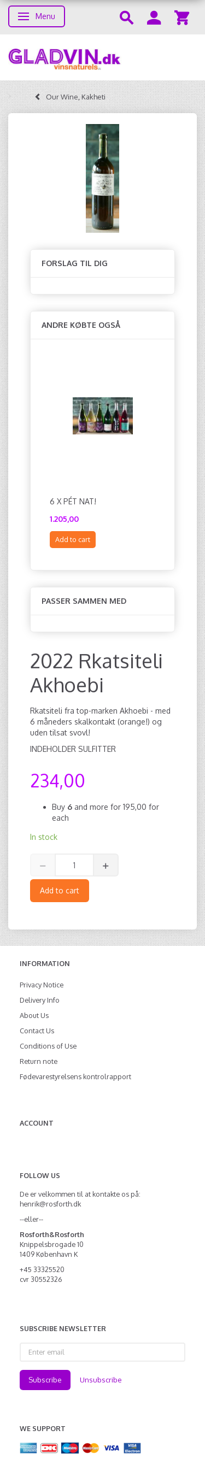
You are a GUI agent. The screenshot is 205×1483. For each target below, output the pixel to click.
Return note (38, 1061)
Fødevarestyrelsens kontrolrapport (75, 1076)
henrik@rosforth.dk (50, 1203)
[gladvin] (102, 57)
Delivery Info (40, 1000)
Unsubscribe (101, 1379)
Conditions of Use (48, 1045)
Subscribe (45, 1379)
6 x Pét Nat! (73, 501)
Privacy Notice (41, 984)
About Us (34, 1015)
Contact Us (37, 1030)
